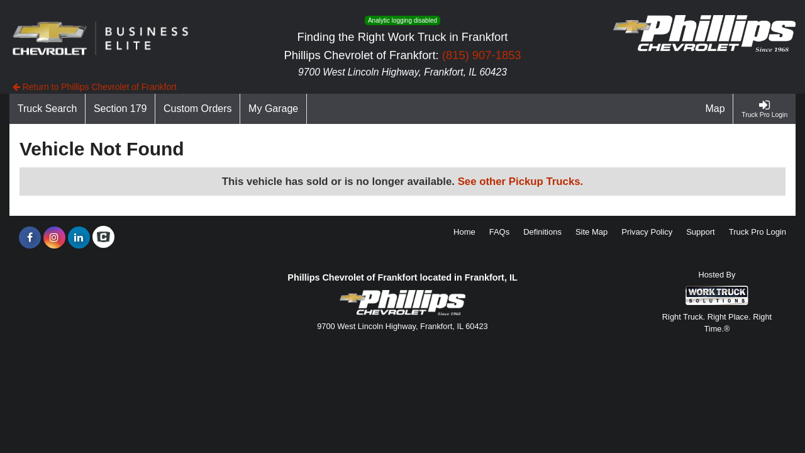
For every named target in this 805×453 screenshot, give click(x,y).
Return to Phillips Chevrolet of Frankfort (95, 87)
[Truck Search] (47, 109)
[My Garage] (273, 109)
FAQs (499, 232)
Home (464, 232)
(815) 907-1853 (481, 55)
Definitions (542, 232)
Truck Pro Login (757, 232)
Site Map (591, 232)
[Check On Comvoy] (103, 238)
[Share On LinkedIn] (79, 238)
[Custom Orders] (197, 109)
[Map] (715, 109)
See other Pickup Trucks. (521, 181)
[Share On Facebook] (30, 238)
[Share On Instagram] (54, 238)
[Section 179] (120, 109)
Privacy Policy (646, 232)
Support (700, 232)
